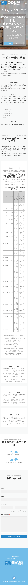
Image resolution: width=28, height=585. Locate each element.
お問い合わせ (18, 49)
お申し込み (8, 49)
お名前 (3, 528)
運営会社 (16, 558)
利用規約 (10, 558)
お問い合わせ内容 (5, 547)
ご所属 (2, 520)
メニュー (25, 2)
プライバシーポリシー (13, 556)
